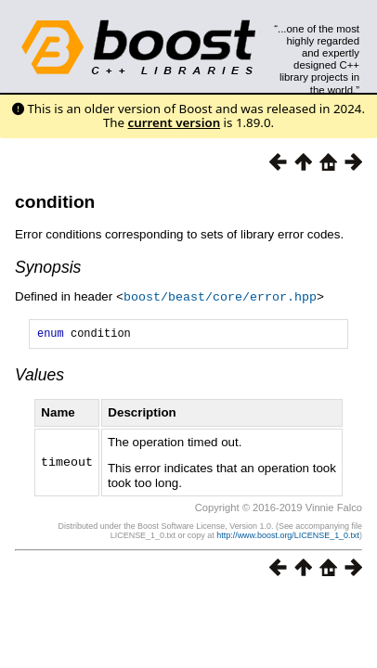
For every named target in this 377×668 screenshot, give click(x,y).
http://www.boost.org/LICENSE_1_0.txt (287, 537)
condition (55, 202)
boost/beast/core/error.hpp (220, 296)
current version (174, 122)
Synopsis (48, 267)
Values (39, 376)
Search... (317, 28)
